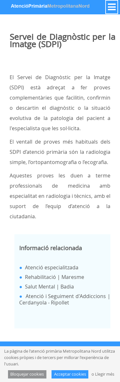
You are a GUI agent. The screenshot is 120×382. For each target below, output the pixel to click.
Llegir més (104, 374)
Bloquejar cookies (27, 374)
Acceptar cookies (70, 374)
